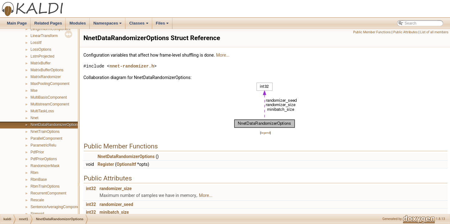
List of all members (434, 32)
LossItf (35, 42)
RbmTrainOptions (45, 186)
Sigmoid (37, 214)
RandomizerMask (44, 166)
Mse (34, 90)
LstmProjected (42, 56)
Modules (77, 23)
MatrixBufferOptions (46, 70)
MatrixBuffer (40, 63)
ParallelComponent (46, 138)
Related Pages (48, 23)
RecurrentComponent (48, 193)
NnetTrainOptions (45, 131)
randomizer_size (116, 188)
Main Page (17, 23)
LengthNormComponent (50, 29)
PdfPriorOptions (43, 159)
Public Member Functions (372, 32)
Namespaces (108, 25)
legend (265, 132)
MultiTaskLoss (42, 111)
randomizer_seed (116, 204)
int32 (91, 188)
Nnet (34, 118)
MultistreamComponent (49, 104)
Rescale (37, 200)
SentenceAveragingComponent (56, 207)
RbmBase (38, 179)
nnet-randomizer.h (132, 66)
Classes (139, 25)
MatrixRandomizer (45, 77)
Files (163, 25)
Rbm (34, 172)
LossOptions (40, 49)
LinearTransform (44, 36)
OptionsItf (126, 164)
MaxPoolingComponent (49, 84)
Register (105, 164)
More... (222, 55)
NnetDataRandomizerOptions (54, 125)
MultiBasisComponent (48, 97)
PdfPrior (37, 152)
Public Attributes (405, 32)
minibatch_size (114, 212)
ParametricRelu (43, 145)
